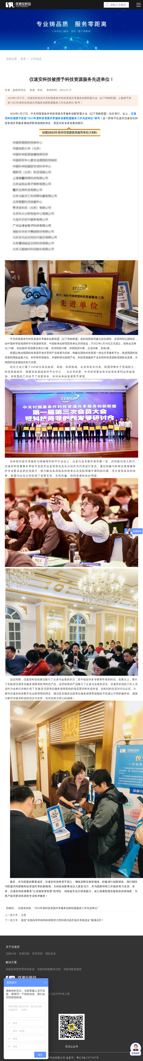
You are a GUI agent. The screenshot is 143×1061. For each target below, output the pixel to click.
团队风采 (50, 953)
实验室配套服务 (72, 969)
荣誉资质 (37, 953)
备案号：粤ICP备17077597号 (82, 1057)
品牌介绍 (11, 953)
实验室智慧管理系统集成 (20, 969)
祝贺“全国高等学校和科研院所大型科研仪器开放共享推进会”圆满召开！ (62, 920)
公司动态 (36, 58)
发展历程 (24, 953)
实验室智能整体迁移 (49, 969)
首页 (23, 58)
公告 (23, 915)
